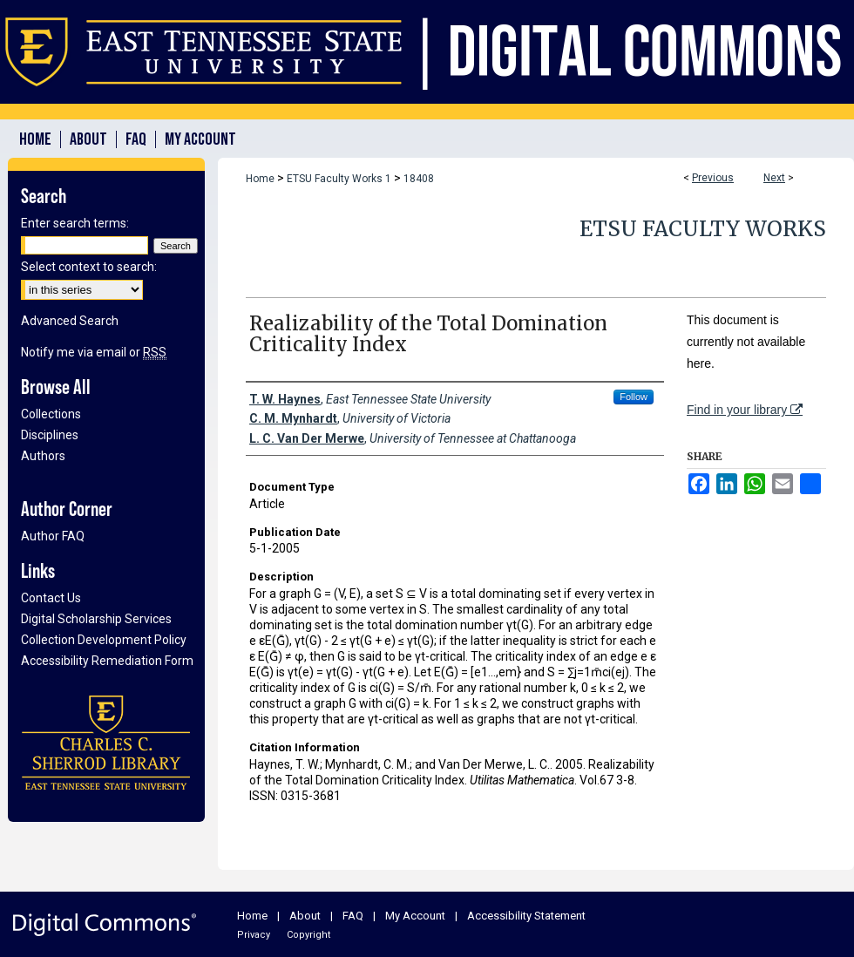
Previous (713, 178)
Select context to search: (89, 267)
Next (774, 178)
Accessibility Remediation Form (107, 661)
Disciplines (49, 435)
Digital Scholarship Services (96, 619)
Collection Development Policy (103, 640)
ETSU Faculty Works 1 (339, 179)
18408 (418, 179)
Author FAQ (53, 536)
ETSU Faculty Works (703, 228)
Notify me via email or (93, 352)
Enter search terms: (75, 223)
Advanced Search (70, 321)
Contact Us (51, 598)
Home (260, 179)
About (305, 915)
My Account (415, 915)
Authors (43, 456)
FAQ (352, 915)
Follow (633, 396)
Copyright (308, 934)
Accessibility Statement (526, 915)
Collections (51, 414)
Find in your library (745, 410)
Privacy (253, 934)
